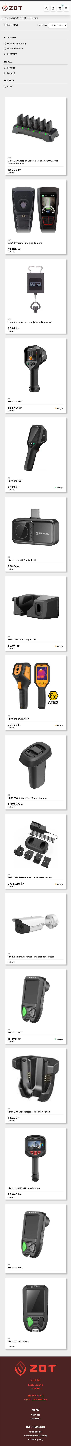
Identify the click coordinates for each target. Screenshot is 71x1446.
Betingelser (35, 1431)
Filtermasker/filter (14, 48)
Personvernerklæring (35, 1435)
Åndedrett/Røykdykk (18, 18)
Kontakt (35, 1418)
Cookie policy (35, 1439)
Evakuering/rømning (15, 43)
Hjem (4, 18)
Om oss (35, 1414)
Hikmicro (9, 67)
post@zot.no (40, 1399)
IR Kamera (34, 18)
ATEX (8, 86)
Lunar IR (9, 73)
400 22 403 (37, 1395)
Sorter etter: (42, 25)
